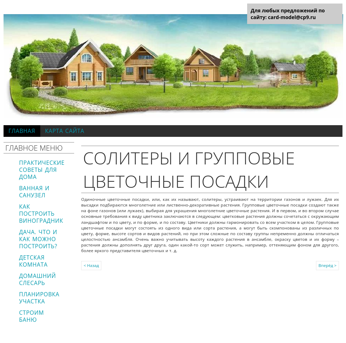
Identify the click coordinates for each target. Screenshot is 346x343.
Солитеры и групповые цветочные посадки (189, 169)
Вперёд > (327, 265)
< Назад (91, 265)
